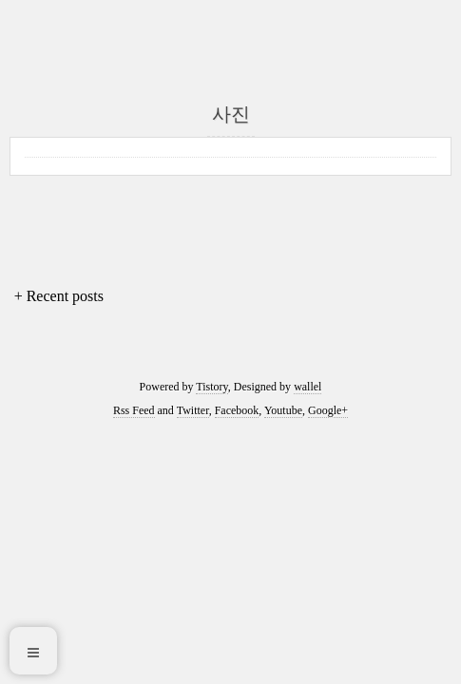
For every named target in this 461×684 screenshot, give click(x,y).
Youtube (283, 410)
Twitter (193, 410)
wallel (307, 386)
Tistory (211, 386)
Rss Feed (134, 410)
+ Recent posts (59, 296)
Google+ (328, 410)
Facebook (237, 410)
